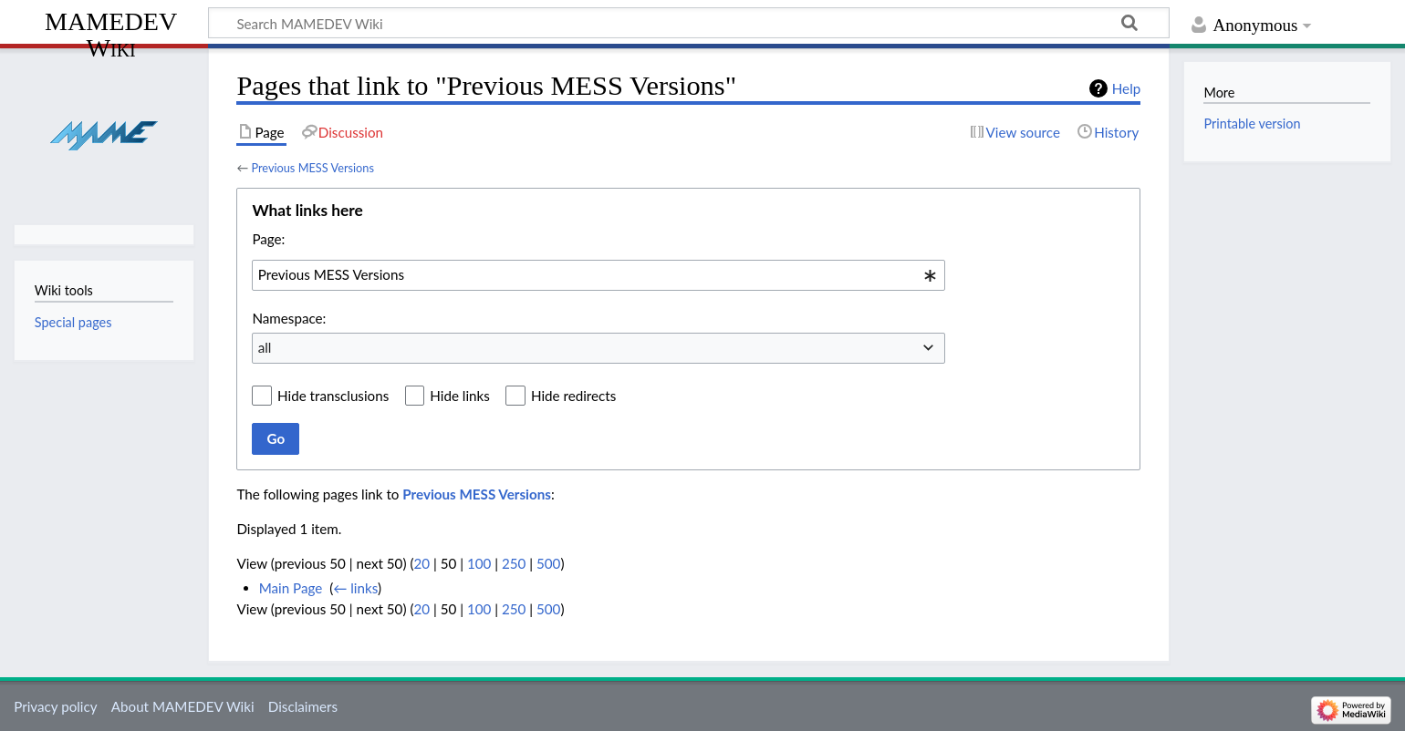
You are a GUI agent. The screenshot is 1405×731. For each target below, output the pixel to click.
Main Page (291, 588)
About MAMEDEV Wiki (183, 706)
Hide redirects (573, 395)
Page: (268, 239)
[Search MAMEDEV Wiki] (689, 22)
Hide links (460, 395)
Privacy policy (55, 706)
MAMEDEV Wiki (111, 34)
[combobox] (598, 275)
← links (355, 588)
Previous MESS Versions (312, 167)
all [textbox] (265, 347)
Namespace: (289, 318)
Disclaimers (303, 706)
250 (514, 563)
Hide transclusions (333, 395)
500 (548, 563)
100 (479, 563)
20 (421, 563)
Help (1126, 88)
